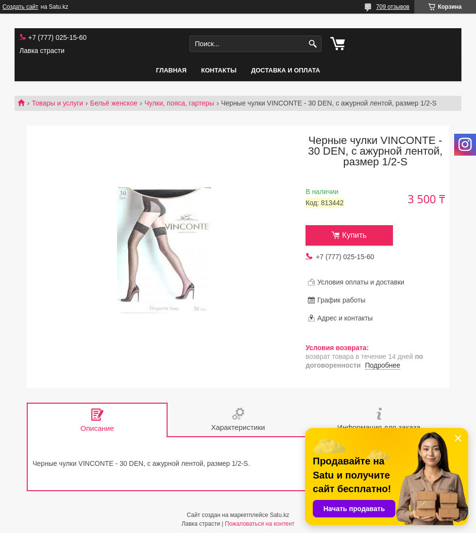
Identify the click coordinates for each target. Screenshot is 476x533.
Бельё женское (113, 103)
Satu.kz (279, 515)
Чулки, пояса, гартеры (179, 103)
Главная (171, 70)
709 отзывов (392, 6)
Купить (354, 235)
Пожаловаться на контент (259, 523)
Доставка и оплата (285, 70)
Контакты (219, 70)
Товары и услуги (57, 103)
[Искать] (313, 44)
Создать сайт (20, 6)
